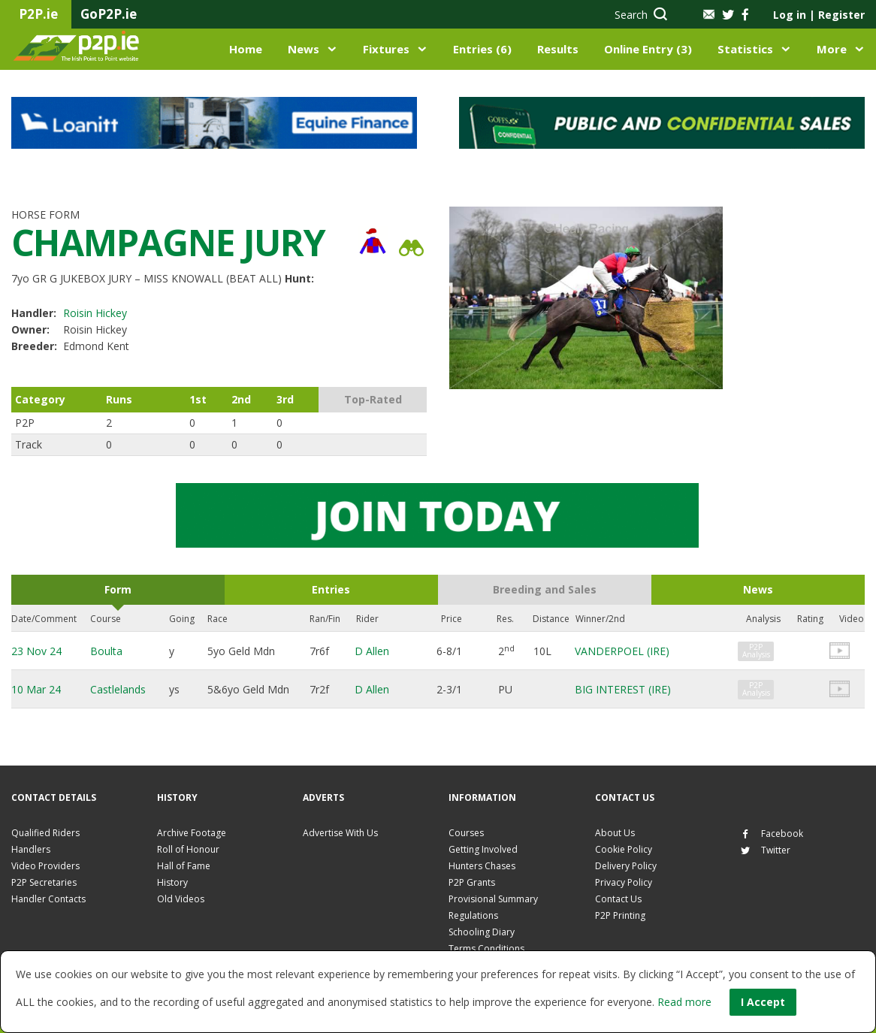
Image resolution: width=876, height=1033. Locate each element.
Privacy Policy (623, 882)
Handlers (30, 849)
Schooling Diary (482, 932)
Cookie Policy (623, 849)
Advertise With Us (340, 832)
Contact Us (618, 899)
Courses (466, 832)
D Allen (372, 651)
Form (117, 589)
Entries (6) (482, 48)
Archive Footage (191, 832)
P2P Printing (620, 915)
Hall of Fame (183, 865)
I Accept (763, 1002)
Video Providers (45, 865)
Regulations (473, 915)
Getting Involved (483, 849)
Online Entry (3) (648, 48)
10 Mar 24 (36, 689)
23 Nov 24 (36, 651)
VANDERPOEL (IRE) (622, 651)
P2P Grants (472, 882)
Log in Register (819, 15)
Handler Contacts (48, 899)
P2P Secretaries (44, 882)
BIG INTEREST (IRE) (623, 689)
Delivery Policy (626, 865)
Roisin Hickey (95, 313)
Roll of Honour (188, 849)
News (303, 48)
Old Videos (180, 899)
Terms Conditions (486, 948)
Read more (684, 1002)
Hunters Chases (482, 865)
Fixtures (386, 48)
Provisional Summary (493, 899)
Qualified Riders (45, 832)
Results (557, 48)
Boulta (106, 651)
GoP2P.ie (108, 14)
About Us (615, 832)
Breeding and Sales (545, 589)
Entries (331, 589)
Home (245, 48)
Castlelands (118, 689)
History (172, 882)
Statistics (745, 48)
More (832, 48)
